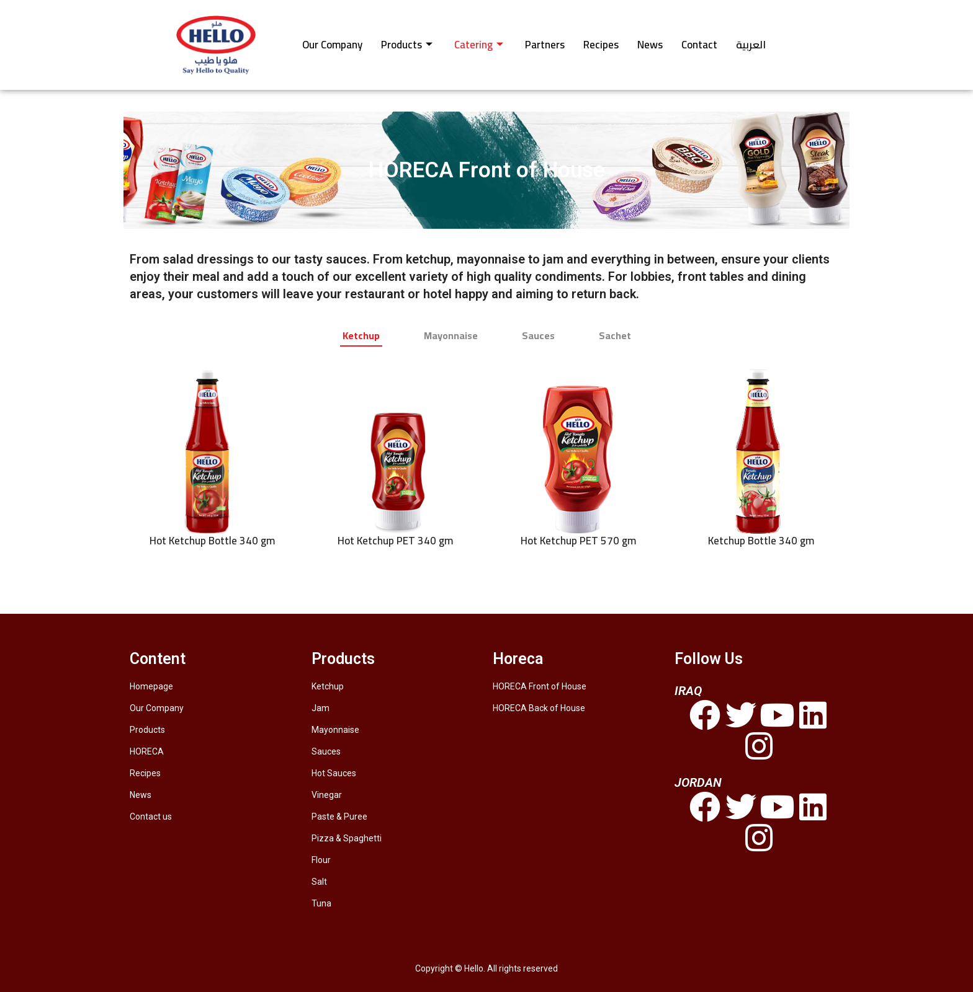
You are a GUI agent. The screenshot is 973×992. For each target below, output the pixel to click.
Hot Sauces (334, 773)
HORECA (147, 751)
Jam (321, 708)
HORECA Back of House (539, 708)
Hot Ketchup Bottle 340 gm (212, 541)
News (650, 45)
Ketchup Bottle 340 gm (761, 541)
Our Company (332, 45)
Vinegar (327, 795)
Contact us (151, 817)
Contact (699, 45)
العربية (751, 45)
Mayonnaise (335, 730)
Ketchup (328, 686)
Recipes (601, 45)
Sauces (326, 751)
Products (407, 45)
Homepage (151, 686)
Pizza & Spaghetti (347, 838)
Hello (473, 968)
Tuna (321, 903)
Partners (545, 45)
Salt (319, 882)
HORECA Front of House (539, 686)
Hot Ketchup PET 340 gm (395, 541)
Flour (321, 860)
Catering (478, 45)
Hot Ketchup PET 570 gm (578, 541)
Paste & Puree (339, 817)
